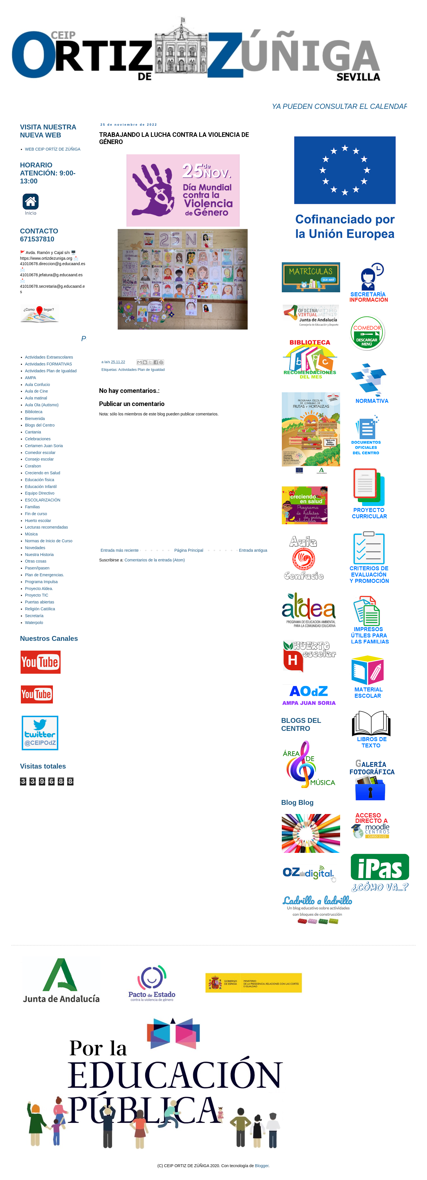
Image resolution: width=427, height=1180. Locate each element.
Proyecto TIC (36, 595)
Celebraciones (38, 439)
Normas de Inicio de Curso (49, 541)
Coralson (33, 466)
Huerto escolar (38, 520)
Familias (32, 507)
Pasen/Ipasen (37, 568)
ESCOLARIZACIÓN (43, 500)
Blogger (261, 1165)
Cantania (33, 432)
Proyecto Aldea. (39, 588)
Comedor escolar (40, 452)
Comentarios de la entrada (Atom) (155, 560)
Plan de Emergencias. (44, 575)
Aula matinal (36, 398)
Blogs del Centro (40, 425)
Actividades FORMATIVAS (48, 364)
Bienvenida (35, 418)
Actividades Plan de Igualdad (141, 370)
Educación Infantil (41, 486)
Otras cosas (36, 561)
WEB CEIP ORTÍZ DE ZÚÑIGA (53, 149)
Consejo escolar (39, 459)
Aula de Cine (36, 391)
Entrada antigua (253, 550)
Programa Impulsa (41, 581)
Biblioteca (34, 411)
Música (31, 534)
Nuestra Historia (39, 554)
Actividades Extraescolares (49, 357)
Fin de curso (36, 513)
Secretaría (34, 615)
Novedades (35, 547)
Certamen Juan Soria (44, 445)
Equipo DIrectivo (40, 493)
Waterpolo (34, 622)
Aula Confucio (37, 384)
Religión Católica (40, 609)
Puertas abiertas (39, 602)
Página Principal (188, 550)
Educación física (39, 479)
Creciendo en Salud (42, 473)
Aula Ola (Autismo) (42, 405)
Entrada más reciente (120, 550)
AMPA (30, 377)
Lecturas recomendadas (46, 527)
